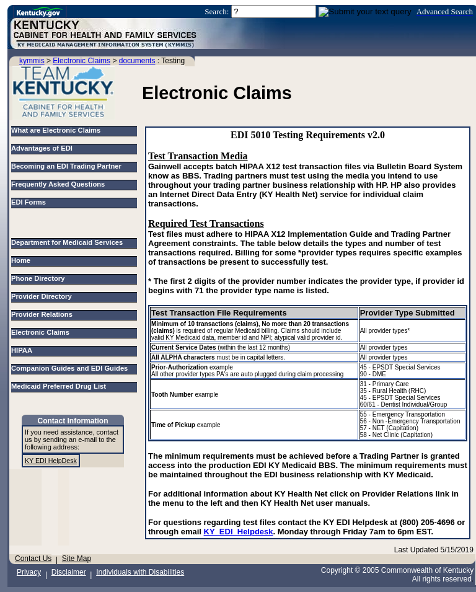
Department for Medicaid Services (69, 242)
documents (137, 60)
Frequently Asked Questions (58, 184)
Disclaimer (68, 572)
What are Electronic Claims (55, 130)
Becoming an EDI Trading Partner (66, 166)
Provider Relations (43, 314)
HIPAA (23, 350)
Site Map (76, 558)
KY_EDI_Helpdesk (238, 531)
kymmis (32, 60)
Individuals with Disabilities (140, 572)
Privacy (29, 572)
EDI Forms (28, 202)
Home (22, 260)
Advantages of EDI (42, 148)
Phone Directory (40, 278)
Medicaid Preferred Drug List (60, 386)
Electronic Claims (81, 60)
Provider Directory (43, 296)
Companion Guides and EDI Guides (71, 368)
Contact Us (33, 558)
